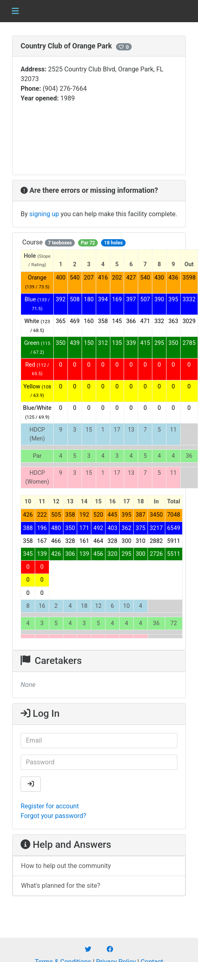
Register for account (50, 806)
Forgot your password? (53, 816)
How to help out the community (66, 866)
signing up (44, 214)
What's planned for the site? (60, 885)
